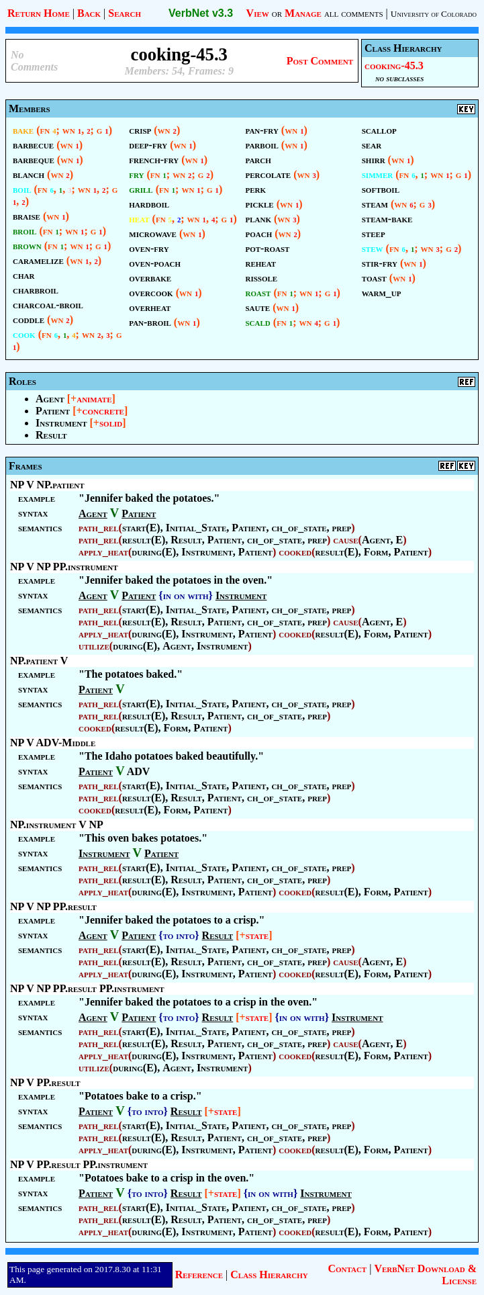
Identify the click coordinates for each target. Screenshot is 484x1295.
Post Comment (320, 60)
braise (26, 216)
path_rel (99, 527)
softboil (380, 189)
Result (51, 435)
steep (373, 233)
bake (23, 130)
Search (124, 13)
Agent (50, 398)
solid (110, 423)
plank (259, 218)
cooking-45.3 (394, 65)
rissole (262, 277)
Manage (303, 13)
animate (94, 398)
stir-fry (379, 263)
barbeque (33, 159)
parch (258, 159)
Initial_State (196, 527)
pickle (260, 204)
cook (24, 334)
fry (136, 174)
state (257, 935)
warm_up (381, 292)
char (23, 275)
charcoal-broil (48, 304)
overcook (151, 292)
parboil (262, 144)
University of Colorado (434, 14)
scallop (379, 130)
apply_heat (103, 551)
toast (374, 277)
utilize (94, 646)
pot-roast (268, 248)
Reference (199, 1274)
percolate (268, 174)
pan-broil (150, 322)
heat (139, 218)
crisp (140, 130)
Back (89, 13)
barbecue (33, 144)
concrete (103, 410)
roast (258, 292)
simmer (377, 174)
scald (258, 322)
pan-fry (262, 130)
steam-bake (387, 218)
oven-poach (155, 263)
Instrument (61, 423)
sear (371, 144)
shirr (373, 159)
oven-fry (148, 248)
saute (258, 307)
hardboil (149, 204)
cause (345, 539)
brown (27, 245)
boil (22, 189)
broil (24, 230)
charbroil (35, 290)
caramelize (38, 260)
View (257, 13)
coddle (28, 319)
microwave (153, 233)
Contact (347, 1268)
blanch (28, 174)
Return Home (38, 13)
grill (140, 189)
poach (259, 233)
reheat (261, 263)
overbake (150, 277)
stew (372, 248)
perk (256, 189)
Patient (53, 410)
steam (375, 204)
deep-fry (148, 144)
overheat (150, 307)
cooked (295, 551)
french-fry (154, 159)
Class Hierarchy (268, 1274)
